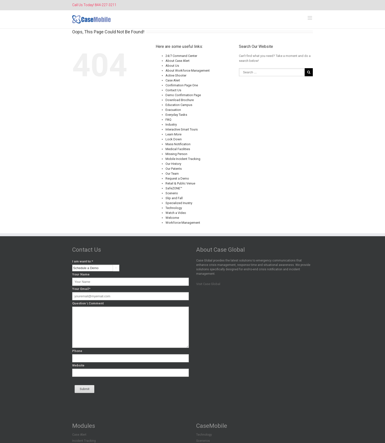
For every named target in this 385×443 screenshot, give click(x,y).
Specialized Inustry (178, 203)
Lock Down (173, 139)
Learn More (173, 134)
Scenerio (171, 193)
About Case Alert (177, 61)
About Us (172, 65)
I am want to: (82, 261)
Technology (173, 208)
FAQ (168, 119)
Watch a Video (175, 213)
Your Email (81, 289)
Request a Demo (177, 178)
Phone (77, 351)
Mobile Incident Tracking (182, 159)
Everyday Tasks (176, 115)
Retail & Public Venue (180, 183)
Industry (171, 124)
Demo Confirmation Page (183, 95)
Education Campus (178, 105)
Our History (173, 164)
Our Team (172, 173)
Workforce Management (182, 222)
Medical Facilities (177, 149)
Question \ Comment (88, 303)
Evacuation (173, 110)
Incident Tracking (84, 441)
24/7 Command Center (181, 56)
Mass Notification (178, 144)
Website (78, 365)
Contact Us (173, 90)
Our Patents (173, 168)
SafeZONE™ (173, 188)
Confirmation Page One (181, 85)
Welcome (172, 218)
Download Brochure (179, 100)
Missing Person (176, 154)
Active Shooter (175, 75)
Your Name (81, 274)
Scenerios (203, 441)
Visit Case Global (208, 284)
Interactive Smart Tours (181, 129)
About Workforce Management (187, 70)
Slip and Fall (174, 198)
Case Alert (172, 80)
